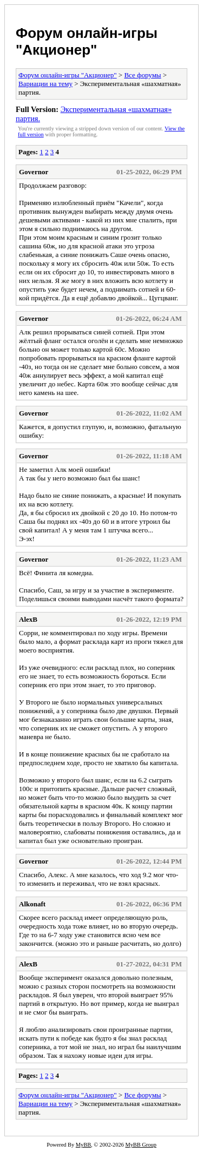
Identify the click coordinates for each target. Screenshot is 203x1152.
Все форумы (142, 75)
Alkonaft (32, 904)
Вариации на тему (45, 84)
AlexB (28, 619)
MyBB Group (140, 1145)
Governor (33, 172)
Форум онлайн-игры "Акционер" (87, 41)
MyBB (83, 1145)
